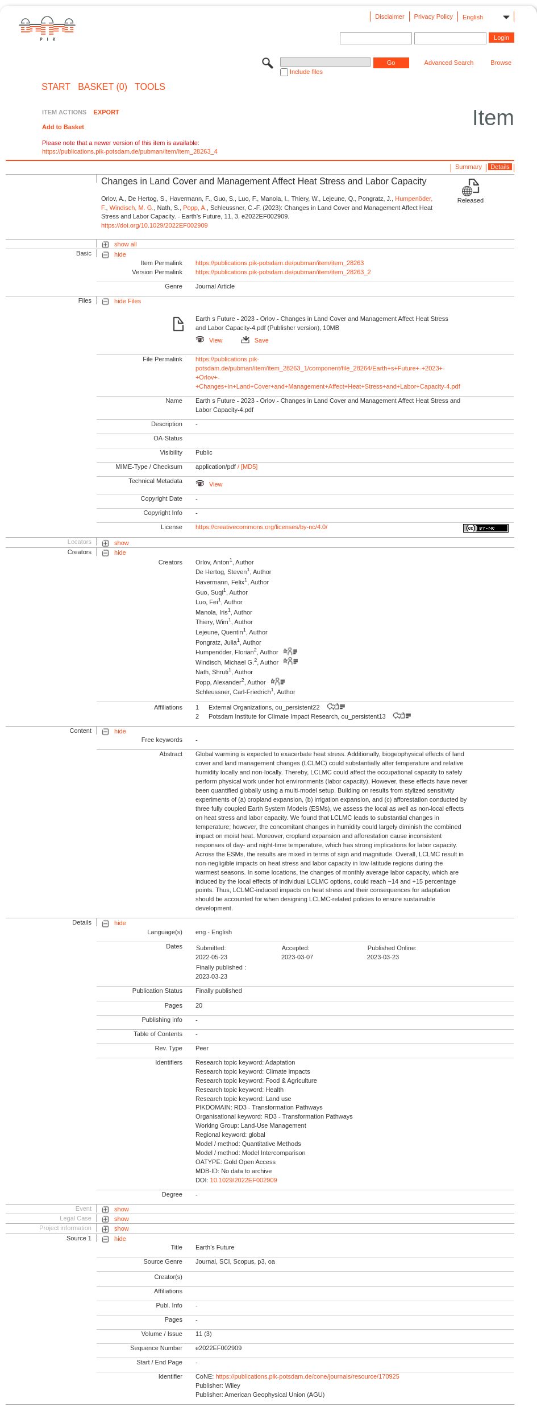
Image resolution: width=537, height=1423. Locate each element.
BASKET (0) (102, 87)
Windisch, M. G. (132, 207)
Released (470, 200)
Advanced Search (449, 62)
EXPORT (106, 112)
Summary (468, 166)
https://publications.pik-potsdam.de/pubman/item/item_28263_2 (283, 272)
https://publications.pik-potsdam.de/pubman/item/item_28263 (279, 262)
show (121, 542)
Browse (500, 62)
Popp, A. (195, 207)
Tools (150, 87)
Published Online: (392, 947)
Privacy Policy (433, 16)
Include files (306, 71)
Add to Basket (63, 126)
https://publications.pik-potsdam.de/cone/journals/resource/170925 (307, 1376)
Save (255, 340)
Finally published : (221, 967)
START (55, 87)
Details (500, 166)
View (209, 340)
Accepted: (296, 947)
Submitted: (211, 947)
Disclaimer (389, 16)
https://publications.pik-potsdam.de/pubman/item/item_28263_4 (130, 151)
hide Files (127, 301)
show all (125, 244)
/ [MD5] (247, 466)
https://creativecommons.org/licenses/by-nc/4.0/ (261, 526)
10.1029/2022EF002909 (243, 1180)
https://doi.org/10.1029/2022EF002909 (154, 225)
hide (120, 254)
